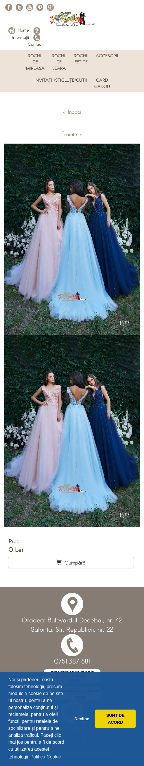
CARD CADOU (102, 83)
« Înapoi (72, 112)
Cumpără (71, 562)
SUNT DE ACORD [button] (115, 719)
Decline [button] (81, 718)
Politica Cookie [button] (45, 756)
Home (18, 29)
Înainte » (72, 134)
